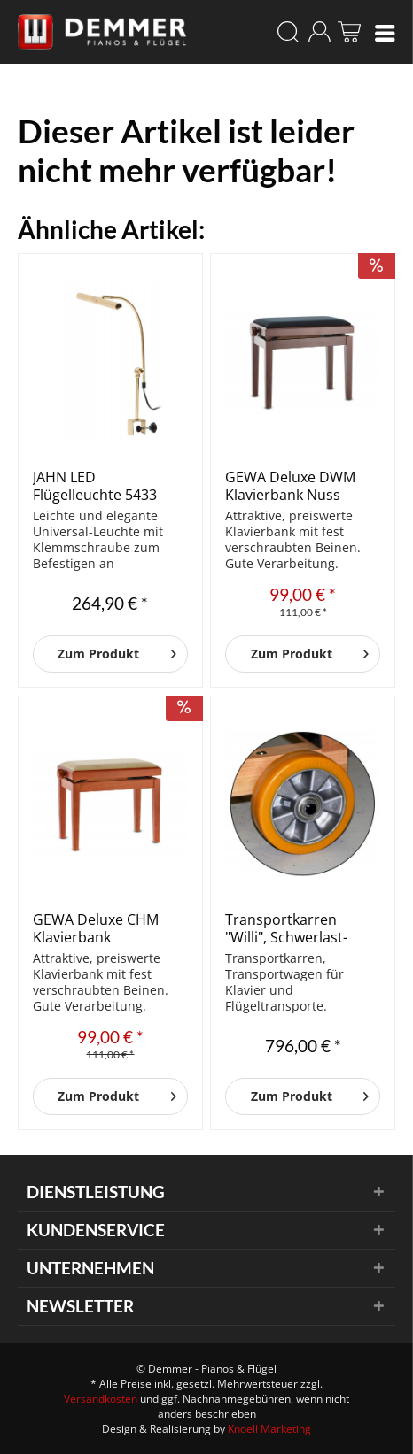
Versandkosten (100, 1398)
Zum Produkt (116, 651)
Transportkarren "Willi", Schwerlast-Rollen (286, 928)
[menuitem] (385, 31)
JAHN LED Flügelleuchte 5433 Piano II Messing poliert (95, 486)
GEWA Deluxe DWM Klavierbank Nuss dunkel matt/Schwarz (296, 486)
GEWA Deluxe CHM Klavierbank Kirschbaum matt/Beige (96, 928)
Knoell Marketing (269, 1428)
